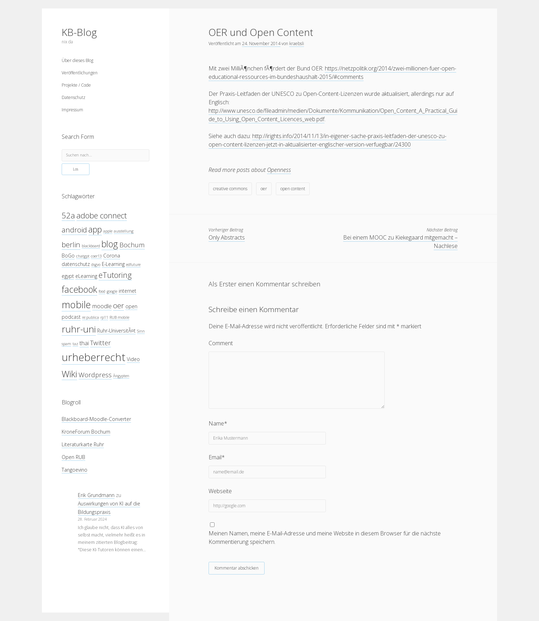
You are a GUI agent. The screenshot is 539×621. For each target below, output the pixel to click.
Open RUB (73, 457)
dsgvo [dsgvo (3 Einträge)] (95, 264)
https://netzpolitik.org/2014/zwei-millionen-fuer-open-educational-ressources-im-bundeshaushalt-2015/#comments (332, 72)
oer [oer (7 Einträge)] (118, 305)
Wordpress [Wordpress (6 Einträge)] (95, 374)
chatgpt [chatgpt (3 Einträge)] (82, 256)
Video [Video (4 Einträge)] (133, 359)
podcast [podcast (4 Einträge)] (71, 316)
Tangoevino (74, 469)
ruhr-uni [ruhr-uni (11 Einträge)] (79, 329)
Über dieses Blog (77, 60)
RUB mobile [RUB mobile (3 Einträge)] (119, 317)
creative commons (230, 189)
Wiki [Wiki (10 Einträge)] (69, 374)
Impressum (72, 110)
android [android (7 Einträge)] (74, 230)
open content (292, 189)
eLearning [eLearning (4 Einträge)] (86, 276)
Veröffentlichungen (80, 73)
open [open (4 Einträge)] (131, 306)
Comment (221, 343)
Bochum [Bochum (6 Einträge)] (132, 244)
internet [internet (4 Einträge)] (127, 290)
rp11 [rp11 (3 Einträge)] (104, 317)
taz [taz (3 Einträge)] (75, 343)
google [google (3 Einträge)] (112, 291)
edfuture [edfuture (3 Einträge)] (133, 264)
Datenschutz (73, 97)
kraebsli (296, 43)
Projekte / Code (76, 85)
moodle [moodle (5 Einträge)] (102, 306)
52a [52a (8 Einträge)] (68, 215)
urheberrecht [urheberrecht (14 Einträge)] (93, 357)
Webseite (220, 491)
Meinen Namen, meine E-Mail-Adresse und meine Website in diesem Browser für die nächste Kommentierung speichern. (325, 537)
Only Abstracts (227, 237)
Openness (279, 170)
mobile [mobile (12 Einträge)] (76, 304)
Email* (217, 457)
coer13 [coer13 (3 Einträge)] (96, 256)
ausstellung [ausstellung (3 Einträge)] (124, 231)
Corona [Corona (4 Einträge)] (111, 255)
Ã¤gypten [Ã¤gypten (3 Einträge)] (121, 375)
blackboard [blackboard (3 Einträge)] (91, 245)
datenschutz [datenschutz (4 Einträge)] (76, 264)
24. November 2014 (261, 43)
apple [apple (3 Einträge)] (107, 231)
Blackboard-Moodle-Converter (96, 419)
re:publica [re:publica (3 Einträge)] (90, 317)
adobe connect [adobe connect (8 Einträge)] (101, 215)
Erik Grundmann (96, 495)
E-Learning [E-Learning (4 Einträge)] (113, 264)
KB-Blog (79, 32)
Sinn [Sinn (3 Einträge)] (141, 331)
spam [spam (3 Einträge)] (66, 343)
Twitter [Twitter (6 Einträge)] (100, 342)
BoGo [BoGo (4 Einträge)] (68, 255)
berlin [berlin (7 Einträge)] (71, 244)
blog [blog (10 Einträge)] (109, 244)
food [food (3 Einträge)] (102, 291)
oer (264, 189)
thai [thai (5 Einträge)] (84, 343)
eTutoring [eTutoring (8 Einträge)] (115, 275)
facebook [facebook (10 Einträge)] (79, 289)
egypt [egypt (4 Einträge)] (68, 276)
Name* (218, 423)
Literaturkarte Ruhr (83, 444)
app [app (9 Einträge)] (95, 229)
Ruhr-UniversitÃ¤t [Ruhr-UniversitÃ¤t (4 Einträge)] (116, 330)
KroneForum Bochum (86, 431)
